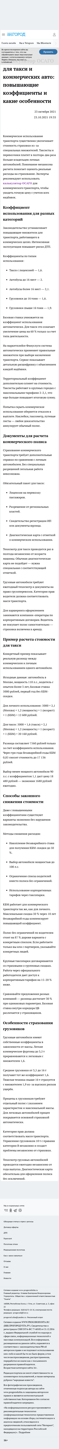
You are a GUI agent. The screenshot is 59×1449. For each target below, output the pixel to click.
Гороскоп (8, 1238)
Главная (7, 1272)
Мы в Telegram (26, 43)
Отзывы (7, 1261)
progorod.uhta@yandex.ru (15, 1317)
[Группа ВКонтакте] (6, 1210)
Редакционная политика (14, 1250)
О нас (6, 1267)
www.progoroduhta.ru (28, 1290)
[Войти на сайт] (54, 34)
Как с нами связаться (13, 1255)
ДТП (5, 1233)
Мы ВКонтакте (44, 43)
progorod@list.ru (20, 1313)
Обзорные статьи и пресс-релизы (18, 1221)
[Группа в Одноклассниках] (10, 1210)
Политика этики (11, 1244)
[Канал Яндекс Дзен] (20, 1210)
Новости (7, 1278)
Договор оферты (11, 1227)
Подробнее (24, 1432)
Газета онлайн (9, 43)
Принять (48, 51)
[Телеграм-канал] (15, 1210)
